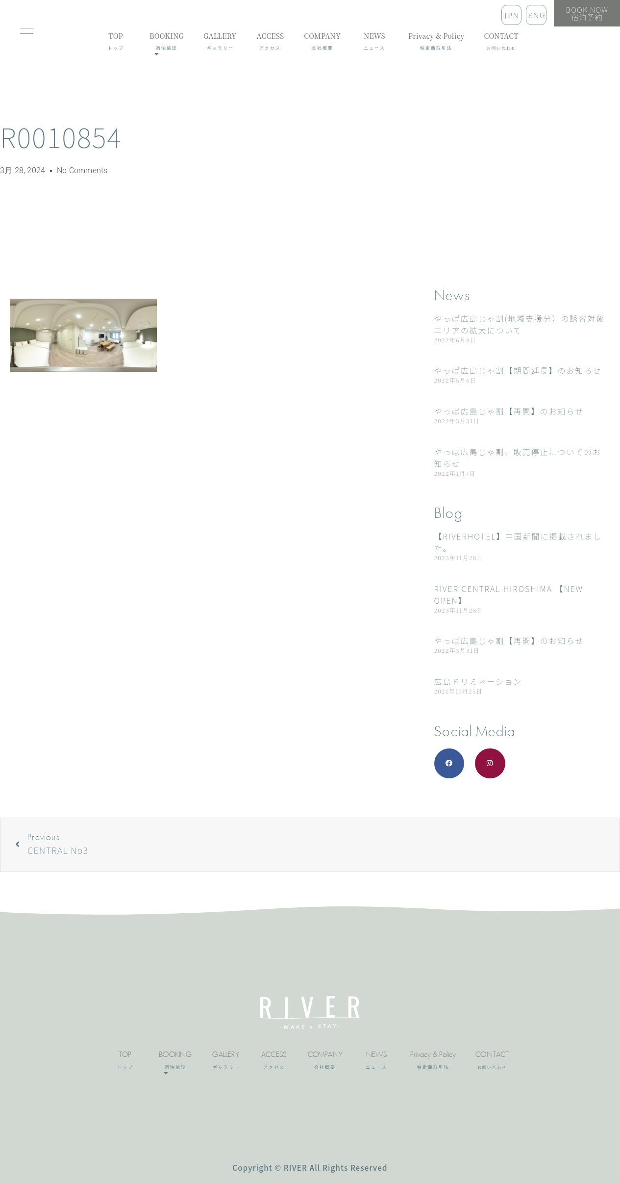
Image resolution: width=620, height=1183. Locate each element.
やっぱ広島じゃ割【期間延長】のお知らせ (518, 370)
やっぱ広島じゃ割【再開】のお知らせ (509, 411)
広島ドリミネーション (478, 681)
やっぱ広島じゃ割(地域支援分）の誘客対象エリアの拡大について (519, 324)
